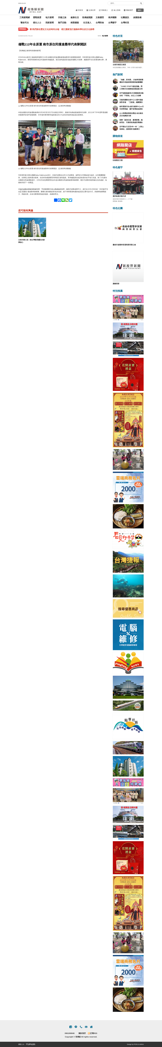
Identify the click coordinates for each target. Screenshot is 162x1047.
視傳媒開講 (87, 17)
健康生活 (75, 17)
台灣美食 (100, 22)
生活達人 (87, 22)
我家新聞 (49, 22)
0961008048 (69, 1033)
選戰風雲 (37, 17)
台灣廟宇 (112, 22)
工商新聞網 (24, 17)
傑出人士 (37, 22)
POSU (136, 1044)
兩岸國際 (112, 17)
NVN (99, 36)
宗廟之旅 (62, 17)
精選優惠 (75, 22)
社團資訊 (125, 17)
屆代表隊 (23, 189)
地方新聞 (49, 17)
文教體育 (100, 17)
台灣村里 (125, 22)
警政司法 (24, 22)
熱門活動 (62, 22)
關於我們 (82, 1033)
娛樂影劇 (137, 17)
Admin (142, 1044)
